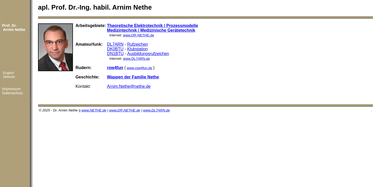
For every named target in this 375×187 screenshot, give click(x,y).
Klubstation (137, 49)
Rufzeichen (137, 44)
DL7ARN (115, 44)
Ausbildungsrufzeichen (148, 53)
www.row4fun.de (139, 68)
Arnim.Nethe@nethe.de (129, 86)
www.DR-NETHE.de (138, 35)
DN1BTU (115, 53)
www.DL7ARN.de (136, 59)
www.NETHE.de (94, 110)
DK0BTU (115, 49)
